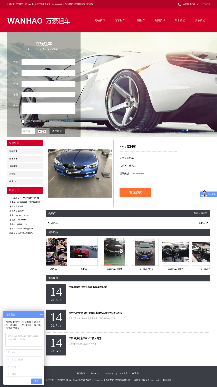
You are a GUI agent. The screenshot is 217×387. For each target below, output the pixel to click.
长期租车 (139, 20)
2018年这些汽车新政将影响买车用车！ (89, 287)
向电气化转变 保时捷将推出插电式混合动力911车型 (96, 313)
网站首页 (99, 20)
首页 (196, 213)
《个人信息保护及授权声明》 (60, 121)
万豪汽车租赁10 (146, 269)
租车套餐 (13, 151)
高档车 (54, 269)
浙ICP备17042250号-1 (151, 380)
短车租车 (119, 20)
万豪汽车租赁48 (176, 269)
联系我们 (199, 20)
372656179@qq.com (24, 228)
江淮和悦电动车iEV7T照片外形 (85, 338)
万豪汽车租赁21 (207, 269)
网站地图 (167, 380)
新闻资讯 (159, 20)
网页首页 (81, 373)
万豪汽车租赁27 (115, 269)
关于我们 (179, 20)
